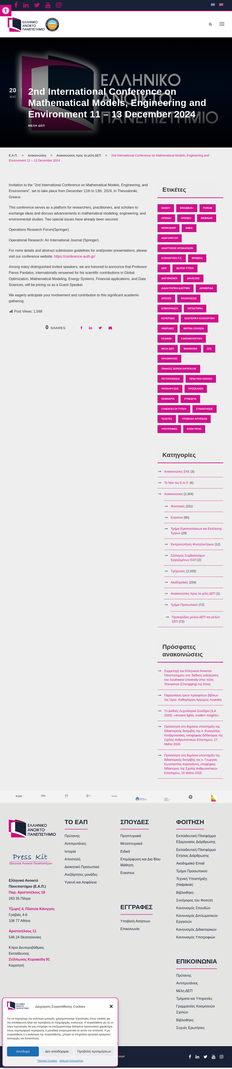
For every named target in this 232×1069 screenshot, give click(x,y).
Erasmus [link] (177, 519)
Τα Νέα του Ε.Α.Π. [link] (176, 484)
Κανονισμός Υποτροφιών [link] (195, 938)
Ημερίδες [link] (167, 329)
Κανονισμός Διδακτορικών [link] (196, 930)
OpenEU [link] (186, 219)
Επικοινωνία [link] (130, 930)
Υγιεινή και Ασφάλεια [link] (81, 883)
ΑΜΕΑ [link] (188, 229)
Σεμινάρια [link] (167, 400)
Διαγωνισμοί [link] (169, 279)
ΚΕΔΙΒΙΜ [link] (166, 340)
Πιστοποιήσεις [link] (170, 380)
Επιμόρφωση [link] (169, 309)
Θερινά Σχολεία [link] (193, 329)
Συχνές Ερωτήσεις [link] (190, 1029)
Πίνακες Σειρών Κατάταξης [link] (178, 370)
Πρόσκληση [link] (195, 390)
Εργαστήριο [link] (195, 309)
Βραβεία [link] (197, 259)
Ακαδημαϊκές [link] (179, 583)
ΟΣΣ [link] (209, 349)
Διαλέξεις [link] (193, 279)
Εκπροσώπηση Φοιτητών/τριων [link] (192, 545)
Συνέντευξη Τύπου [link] (173, 410)
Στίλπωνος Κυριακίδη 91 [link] (29, 961)
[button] (111, 1006)
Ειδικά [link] (125, 852)
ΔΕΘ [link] (164, 269)
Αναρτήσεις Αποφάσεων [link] (177, 249)
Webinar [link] (206, 219)
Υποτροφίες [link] (169, 430)
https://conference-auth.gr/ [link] (74, 258)
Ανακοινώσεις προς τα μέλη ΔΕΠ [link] (193, 595)
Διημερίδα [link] (206, 289)
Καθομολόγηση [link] (191, 340)
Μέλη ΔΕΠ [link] (36, 126)
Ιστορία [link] (70, 852)
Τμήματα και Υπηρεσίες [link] (194, 1000)
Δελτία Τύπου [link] (185, 269)
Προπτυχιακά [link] (130, 837)
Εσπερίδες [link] (168, 319)
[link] (5, 10)
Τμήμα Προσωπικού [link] (184, 606)
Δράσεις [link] (166, 299)
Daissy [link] (165, 209)
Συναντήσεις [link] (204, 410)
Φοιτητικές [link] (178, 507)
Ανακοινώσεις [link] (173, 495)
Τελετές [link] (166, 420)
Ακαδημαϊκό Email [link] (190, 865)
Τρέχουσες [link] (178, 572)
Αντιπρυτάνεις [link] (75, 845)
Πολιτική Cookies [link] (47, 1060)
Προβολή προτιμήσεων (94, 1051)
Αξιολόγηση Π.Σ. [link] (171, 259)
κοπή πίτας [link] (194, 430)
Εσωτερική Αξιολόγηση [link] (200, 319)
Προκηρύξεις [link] (169, 390)
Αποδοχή (23, 1051)
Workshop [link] (168, 229)
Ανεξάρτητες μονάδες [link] (81, 876)
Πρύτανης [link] (72, 837)
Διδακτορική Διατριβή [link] (175, 289)
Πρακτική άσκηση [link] (200, 380)
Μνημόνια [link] (190, 349)
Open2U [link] (166, 219)
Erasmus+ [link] (186, 209)
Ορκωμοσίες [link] (169, 360)
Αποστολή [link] (72, 860)
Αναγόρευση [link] (169, 239)
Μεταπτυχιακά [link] (131, 845)
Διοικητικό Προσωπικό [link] (82, 868)
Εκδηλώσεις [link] (189, 299)
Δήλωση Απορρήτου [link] (71, 1060)
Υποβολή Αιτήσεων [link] (194, 420)
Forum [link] (207, 209)
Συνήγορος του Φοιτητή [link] (194, 901)
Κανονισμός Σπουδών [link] (193, 909)
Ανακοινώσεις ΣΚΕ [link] (177, 473)
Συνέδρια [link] (190, 400)
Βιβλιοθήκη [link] (185, 894)
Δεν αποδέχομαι (57, 1051)
